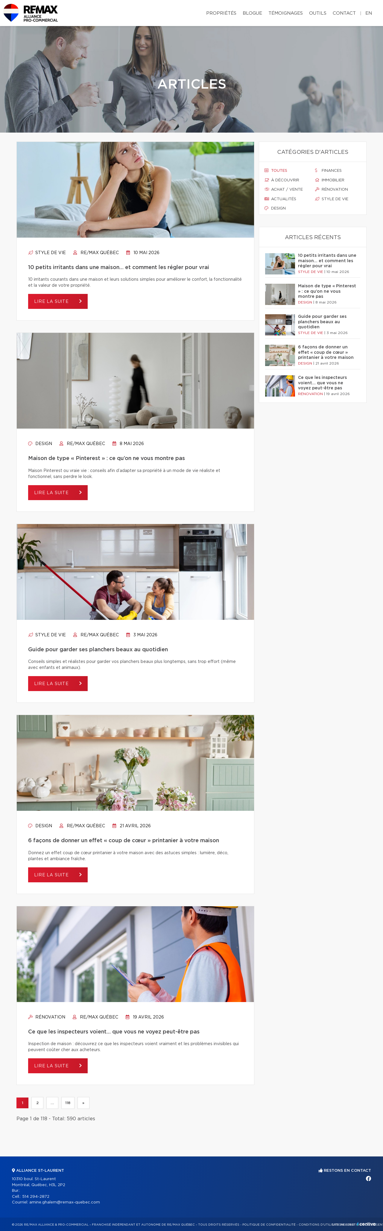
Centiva (366, 1224)
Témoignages (285, 13)
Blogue (252, 13)
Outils (317, 13)
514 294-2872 (35, 1197)
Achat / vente (284, 189)
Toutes (276, 171)
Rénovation (46, 1017)
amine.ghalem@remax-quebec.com (64, 1202)
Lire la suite (52, 302)
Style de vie (47, 253)
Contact (344, 13)
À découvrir (282, 180)
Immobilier (329, 180)
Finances (328, 171)
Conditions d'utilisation (321, 1224)
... (52, 1103)
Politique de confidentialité (269, 1224)
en (368, 13)
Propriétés (221, 13)
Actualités (280, 199)
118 (68, 1103)
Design (40, 444)
